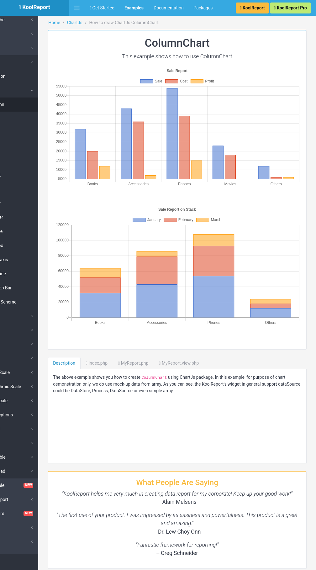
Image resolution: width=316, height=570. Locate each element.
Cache (15, 47)
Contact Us (299, 562)
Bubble (22, 231)
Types (18, 90)
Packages (203, 7)
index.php (127, 332)
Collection (22, 76)
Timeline (23, 273)
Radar (21, 203)
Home (85, 22)
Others (18, 358)
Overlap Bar (26, 287)
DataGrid (18, 527)
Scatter (22, 217)
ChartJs (17, 62)
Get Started (102, 7)
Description (95, 332)
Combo (22, 245)
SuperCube (20, 19)
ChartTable (34, 485)
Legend (19, 428)
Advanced (22, 471)
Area (20, 132)
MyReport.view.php (209, 332)
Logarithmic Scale (30, 386)
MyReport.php (164, 332)
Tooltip (19, 443)
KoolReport (85, 562)
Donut (21, 174)
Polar (20, 189)
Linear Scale (24, 372)
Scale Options (26, 414)
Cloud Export (22, 499)
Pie (18, 160)
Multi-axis (25, 259)
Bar (18, 118)
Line (19, 146)
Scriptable (22, 457)
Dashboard (34, 513)
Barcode (17, 33)
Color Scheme (29, 301)
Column (23, 104)
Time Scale (23, 400)
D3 (12, 541)
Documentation (169, 7)
